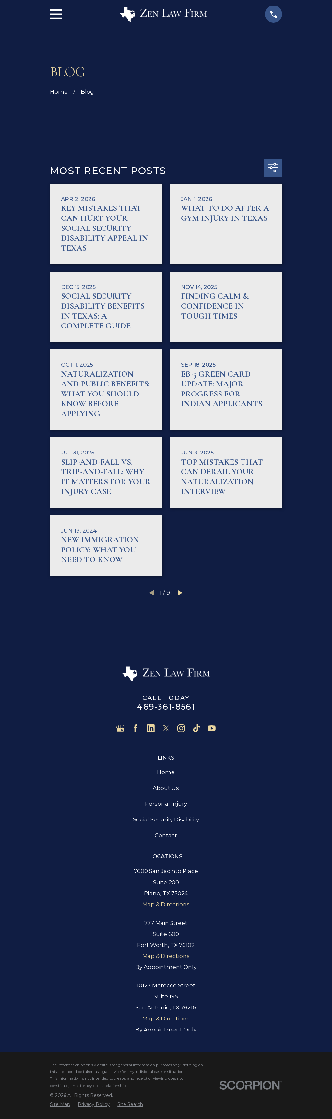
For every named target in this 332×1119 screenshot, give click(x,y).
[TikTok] (196, 728)
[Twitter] (166, 728)
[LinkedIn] (151, 728)
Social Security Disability (166, 819)
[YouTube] (212, 728)
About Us (166, 788)
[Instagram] (181, 728)
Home (166, 772)
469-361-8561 (166, 706)
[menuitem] (60, 1104)
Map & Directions (166, 904)
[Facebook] (135, 728)
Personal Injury (166, 803)
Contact (166, 835)
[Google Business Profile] (120, 728)
